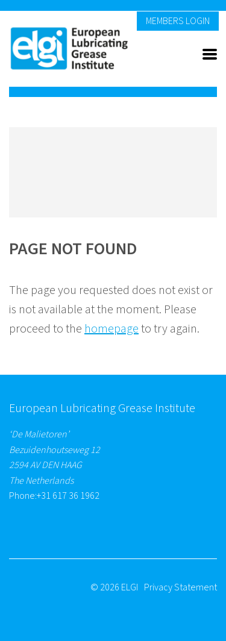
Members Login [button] (178, 21)
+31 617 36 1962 (68, 495)
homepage (111, 328)
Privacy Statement (180, 587)
